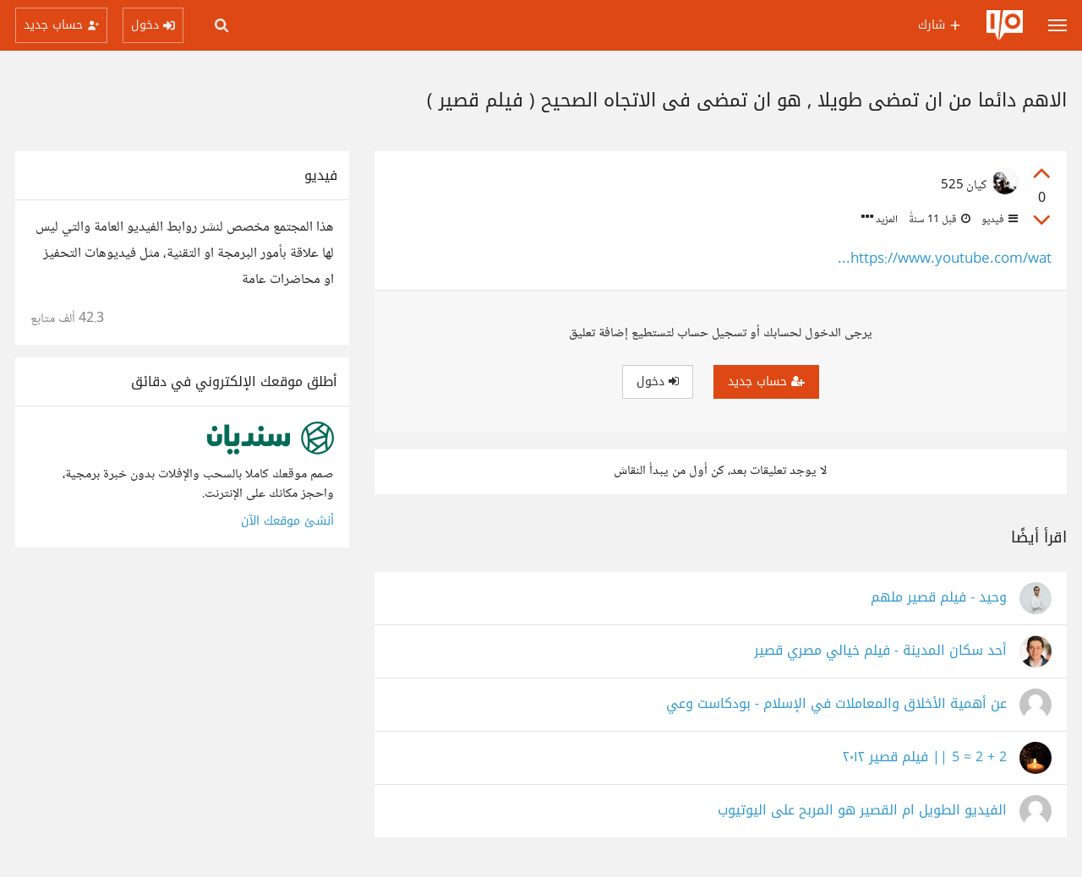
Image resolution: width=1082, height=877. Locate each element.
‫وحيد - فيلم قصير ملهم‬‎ (939, 597)
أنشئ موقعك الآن (287, 520)
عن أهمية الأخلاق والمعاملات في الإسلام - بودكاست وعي (836, 704)
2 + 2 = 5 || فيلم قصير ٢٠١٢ (925, 757)
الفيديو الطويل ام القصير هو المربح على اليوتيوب (862, 810)
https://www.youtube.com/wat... (945, 260)
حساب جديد (766, 381)
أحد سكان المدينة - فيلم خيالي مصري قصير (880, 651)
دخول (658, 381)
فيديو (998, 219)
